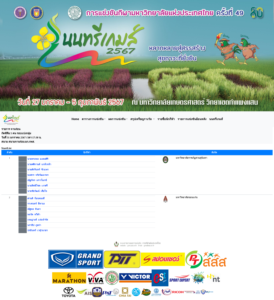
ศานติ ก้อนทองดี (36, 198)
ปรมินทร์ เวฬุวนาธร (37, 230)
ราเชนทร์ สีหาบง (36, 203)
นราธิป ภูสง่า (34, 225)
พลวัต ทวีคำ (33, 214)
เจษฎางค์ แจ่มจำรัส (37, 219)
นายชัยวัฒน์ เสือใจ (37, 191)
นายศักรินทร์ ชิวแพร (37, 169)
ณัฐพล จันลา (34, 209)
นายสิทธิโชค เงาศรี (37, 185)
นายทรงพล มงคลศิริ (37, 159)
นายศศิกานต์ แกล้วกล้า (39, 164)
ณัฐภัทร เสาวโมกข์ (37, 180)
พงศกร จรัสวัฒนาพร (37, 175)
